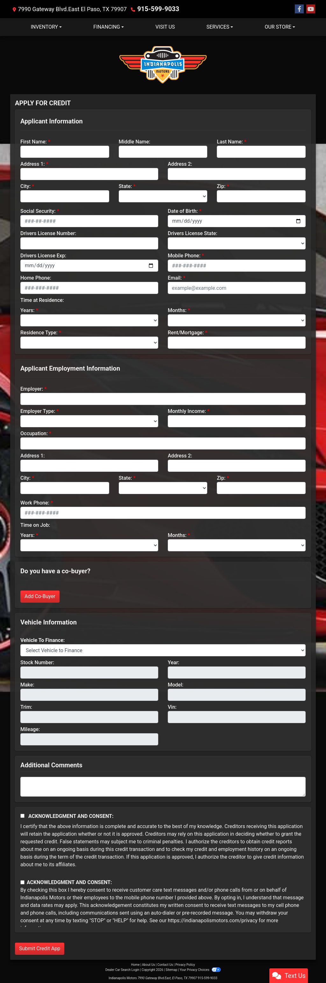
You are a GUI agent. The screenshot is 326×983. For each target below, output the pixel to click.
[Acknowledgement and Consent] (22, 815)
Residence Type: (39, 332)
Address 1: (32, 164)
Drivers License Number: (48, 233)
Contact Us (165, 964)
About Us (148, 964)
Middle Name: (134, 141)
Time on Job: (35, 525)
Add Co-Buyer (40, 596)
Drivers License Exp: (43, 255)
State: (125, 186)
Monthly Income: (187, 411)
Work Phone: (34, 502)
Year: (173, 662)
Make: (27, 684)
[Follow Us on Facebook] (299, 9)
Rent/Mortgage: (186, 332)
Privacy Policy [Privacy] (185, 964)
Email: (175, 278)
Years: (27, 310)
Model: (175, 684)
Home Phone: (35, 278)
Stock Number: (37, 662)
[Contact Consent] (22, 882)
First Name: (33, 141)
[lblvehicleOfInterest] (163, 650)
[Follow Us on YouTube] (310, 9)
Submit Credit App (39, 948)
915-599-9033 (155, 8)
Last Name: (230, 141)
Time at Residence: (42, 300)
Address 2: (180, 164)
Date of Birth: (183, 211)
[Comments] (163, 786)
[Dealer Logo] (163, 65)
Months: (177, 310)
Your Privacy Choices (200, 969)
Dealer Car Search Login (122, 969)
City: (25, 186)
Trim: (26, 707)
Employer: (31, 389)
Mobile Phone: (184, 255)
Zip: (221, 186)
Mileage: (30, 729)
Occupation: (34, 433)
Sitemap (171, 969)
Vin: (172, 707)
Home (135, 964)
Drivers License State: (192, 233)
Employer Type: (37, 411)
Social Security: (38, 211)
